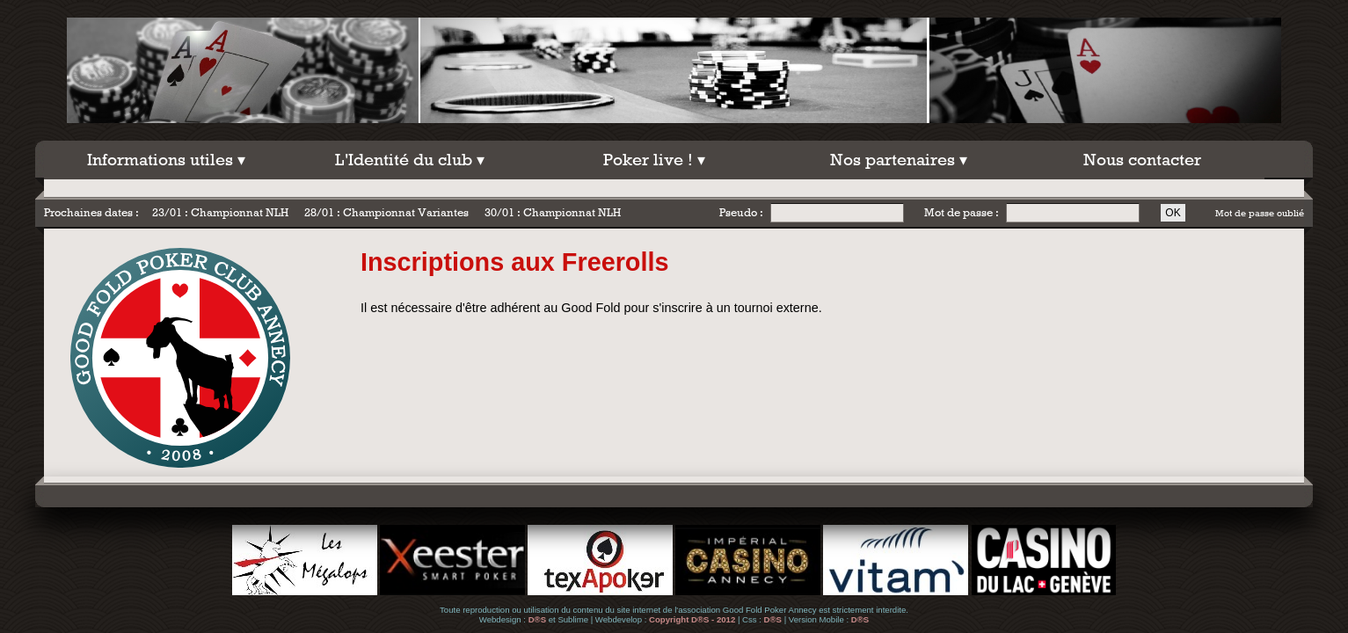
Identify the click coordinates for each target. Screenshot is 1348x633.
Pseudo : (741, 212)
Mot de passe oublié (1259, 213)
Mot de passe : (961, 212)
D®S (537, 619)
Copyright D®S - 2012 (692, 619)
